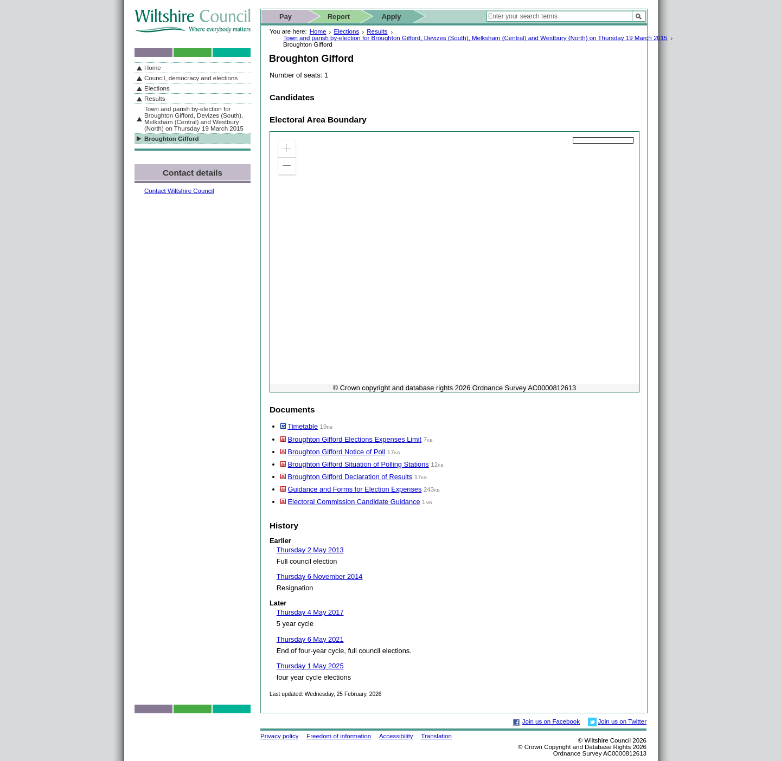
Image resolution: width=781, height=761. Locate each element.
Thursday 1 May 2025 (310, 666)
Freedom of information (338, 736)
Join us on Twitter (622, 721)
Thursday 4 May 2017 (310, 612)
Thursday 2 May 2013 (310, 550)
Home (318, 31)
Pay (285, 16)
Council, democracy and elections (191, 78)
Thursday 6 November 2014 (320, 576)
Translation (436, 736)
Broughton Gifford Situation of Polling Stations (358, 464)
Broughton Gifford (171, 139)
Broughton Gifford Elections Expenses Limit (355, 439)
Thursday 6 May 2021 (310, 639)
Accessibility (396, 736)
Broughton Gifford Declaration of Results (350, 477)
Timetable (302, 426)
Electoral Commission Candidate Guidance (354, 502)
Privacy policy (279, 736)
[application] (454, 262)
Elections (346, 31)
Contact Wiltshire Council (179, 191)
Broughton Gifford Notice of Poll (337, 452)
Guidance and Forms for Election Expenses (355, 489)
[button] (287, 148)
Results (377, 31)
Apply (391, 16)
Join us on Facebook (551, 721)
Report (339, 16)
